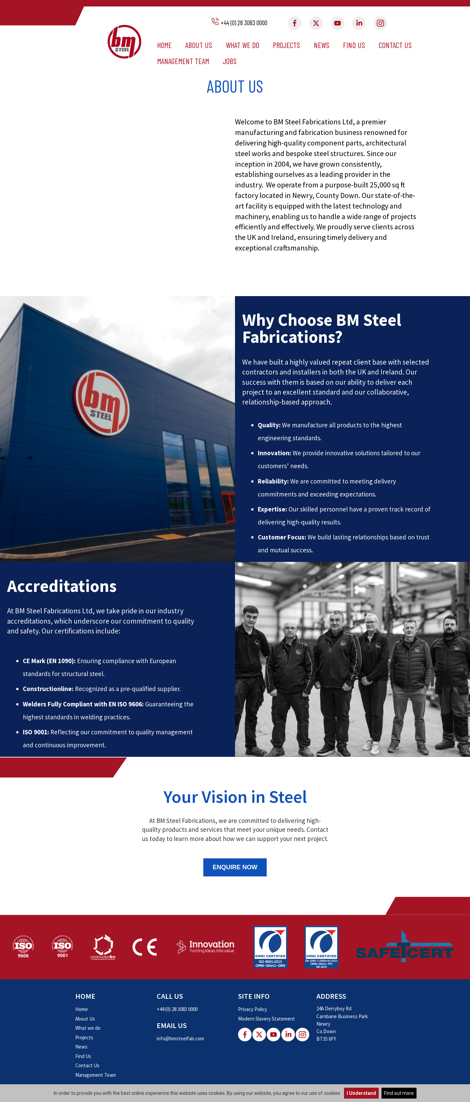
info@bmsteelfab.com (180, 1038)
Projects (286, 45)
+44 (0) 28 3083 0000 (244, 23)
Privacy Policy (252, 1009)
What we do (242, 45)
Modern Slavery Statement (266, 1018)
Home (164, 45)
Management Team (183, 61)
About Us (198, 45)
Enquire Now (235, 867)
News (321, 45)
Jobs (230, 61)
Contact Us (395, 45)
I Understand (361, 1093)
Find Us (354, 45)
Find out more (399, 1093)
